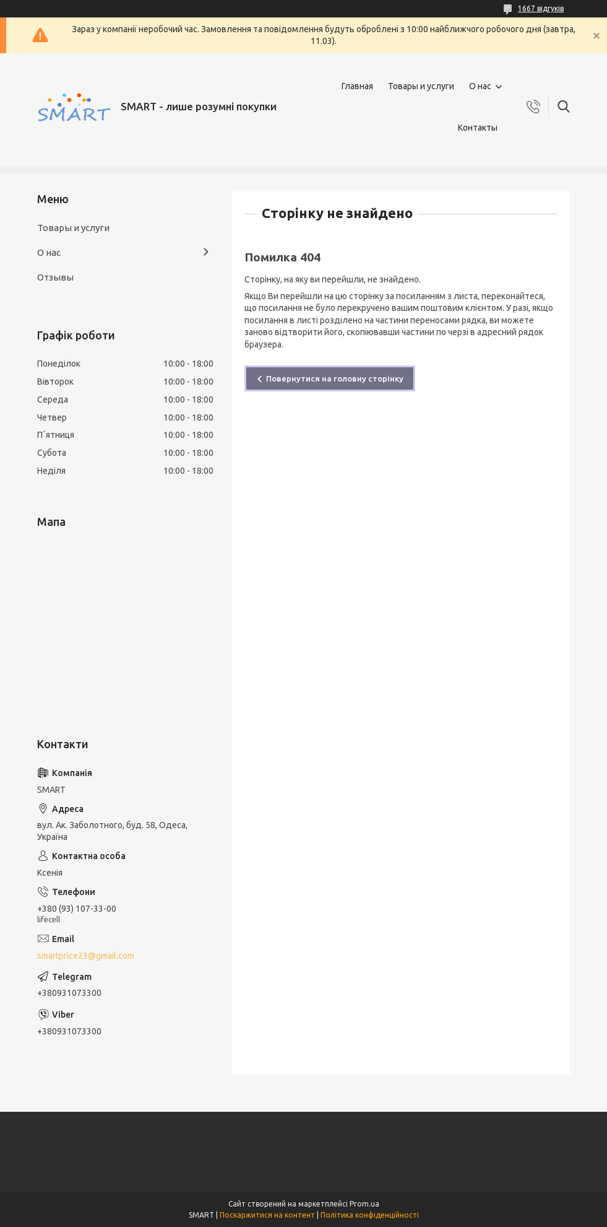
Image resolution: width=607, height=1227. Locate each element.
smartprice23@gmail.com (85, 956)
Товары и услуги (421, 86)
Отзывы (55, 277)
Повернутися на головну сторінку (334, 378)
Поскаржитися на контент (267, 1215)
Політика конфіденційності (370, 1215)
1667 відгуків (541, 8)
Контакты (477, 128)
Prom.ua (364, 1204)
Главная (357, 86)
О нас (480, 86)
